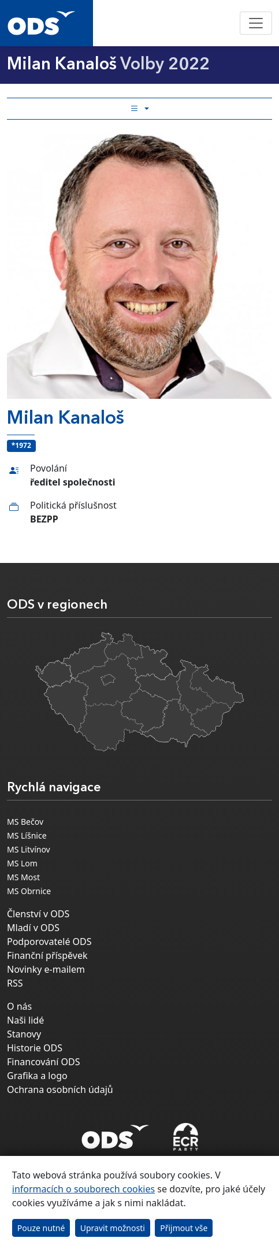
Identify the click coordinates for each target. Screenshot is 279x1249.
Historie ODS (34, 1048)
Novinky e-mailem (46, 969)
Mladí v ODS (33, 927)
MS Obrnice (29, 890)
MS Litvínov (28, 849)
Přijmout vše (183, 1227)
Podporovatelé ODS (49, 941)
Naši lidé (25, 1020)
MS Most (23, 877)
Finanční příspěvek (47, 955)
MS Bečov (25, 821)
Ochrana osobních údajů (60, 1089)
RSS (15, 983)
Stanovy (24, 1034)
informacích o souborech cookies (83, 1189)
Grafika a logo (37, 1075)
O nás (19, 1006)
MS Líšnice (27, 835)
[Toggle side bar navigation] (139, 109)
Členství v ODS (38, 913)
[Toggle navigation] (256, 23)
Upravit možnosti (112, 1227)
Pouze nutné (41, 1227)
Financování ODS (43, 1061)
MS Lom (22, 863)
